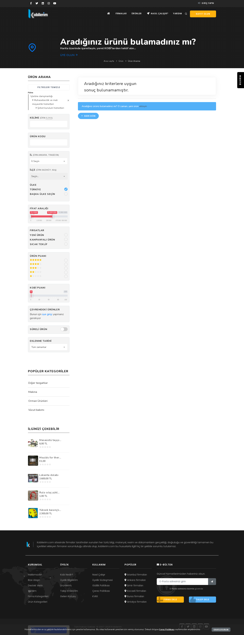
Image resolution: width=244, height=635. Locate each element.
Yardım (177, 13)
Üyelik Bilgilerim (69, 580)
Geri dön (88, 115)
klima (49, 118)
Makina (32, 392)
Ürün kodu (38, 136)
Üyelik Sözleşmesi (102, 580)
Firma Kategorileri (38, 596)
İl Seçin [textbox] (35, 161)
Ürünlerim (66, 585)
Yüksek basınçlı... (50, 510)
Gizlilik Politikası (101, 585)
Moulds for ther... (50, 457)
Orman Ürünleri (38, 401)
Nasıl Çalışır (98, 574)
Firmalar (120, 13)
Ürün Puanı (38, 256)
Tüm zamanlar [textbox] (38, 347)
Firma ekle (167, 599)
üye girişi (47, 314)
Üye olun (69, 55)
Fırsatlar (37, 230)
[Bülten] (212, 581)
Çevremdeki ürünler (45, 309)
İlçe (43, 169)
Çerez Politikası (101, 591)
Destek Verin (35, 585)
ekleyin (143, 106)
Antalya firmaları (136, 601)
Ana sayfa (109, 61)
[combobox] (49, 161)
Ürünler (136, 13)
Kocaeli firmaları (135, 591)
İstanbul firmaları (136, 574)
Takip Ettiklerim (69, 591)
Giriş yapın (206, 3)
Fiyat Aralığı (39, 208)
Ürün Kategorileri (37, 601)
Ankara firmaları (135, 580)
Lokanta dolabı (48, 475)
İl (44, 155)
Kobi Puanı (37, 287)
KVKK (95, 596)
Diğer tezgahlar (38, 383)
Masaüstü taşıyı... (50, 440)
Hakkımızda (34, 574)
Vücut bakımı (36, 410)
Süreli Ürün (38, 329)
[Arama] (186, 14)
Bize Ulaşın (34, 580)
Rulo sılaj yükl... (49, 492)
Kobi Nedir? (66, 574)
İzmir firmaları (134, 585)
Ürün (121, 61)
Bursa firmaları (134, 596)
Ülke (33, 185)
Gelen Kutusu (68, 596)
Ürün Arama (134, 61)
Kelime (41, 117)
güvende (199, 588)
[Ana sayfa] (107, 14)
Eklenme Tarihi (41, 341)
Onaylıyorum (221, 629)
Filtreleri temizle (48, 87)
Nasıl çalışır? (157, 13)
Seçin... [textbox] (35, 176)
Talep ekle (199, 599)
